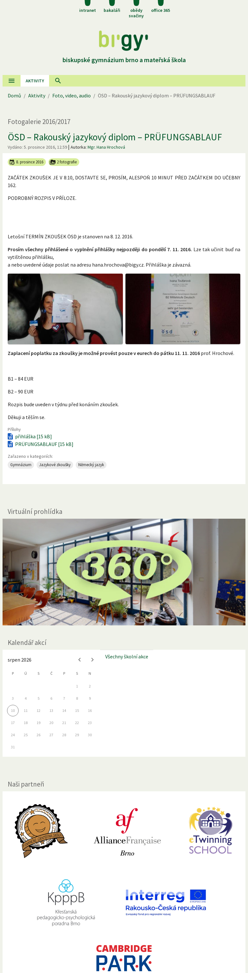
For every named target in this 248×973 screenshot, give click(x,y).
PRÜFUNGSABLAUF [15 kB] (39, 444)
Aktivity (36, 95)
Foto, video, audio (71, 95)
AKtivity (35, 81)
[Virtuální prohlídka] (124, 572)
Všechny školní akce (126, 656)
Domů (14, 95)
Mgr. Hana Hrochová (106, 147)
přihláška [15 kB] (29, 436)
